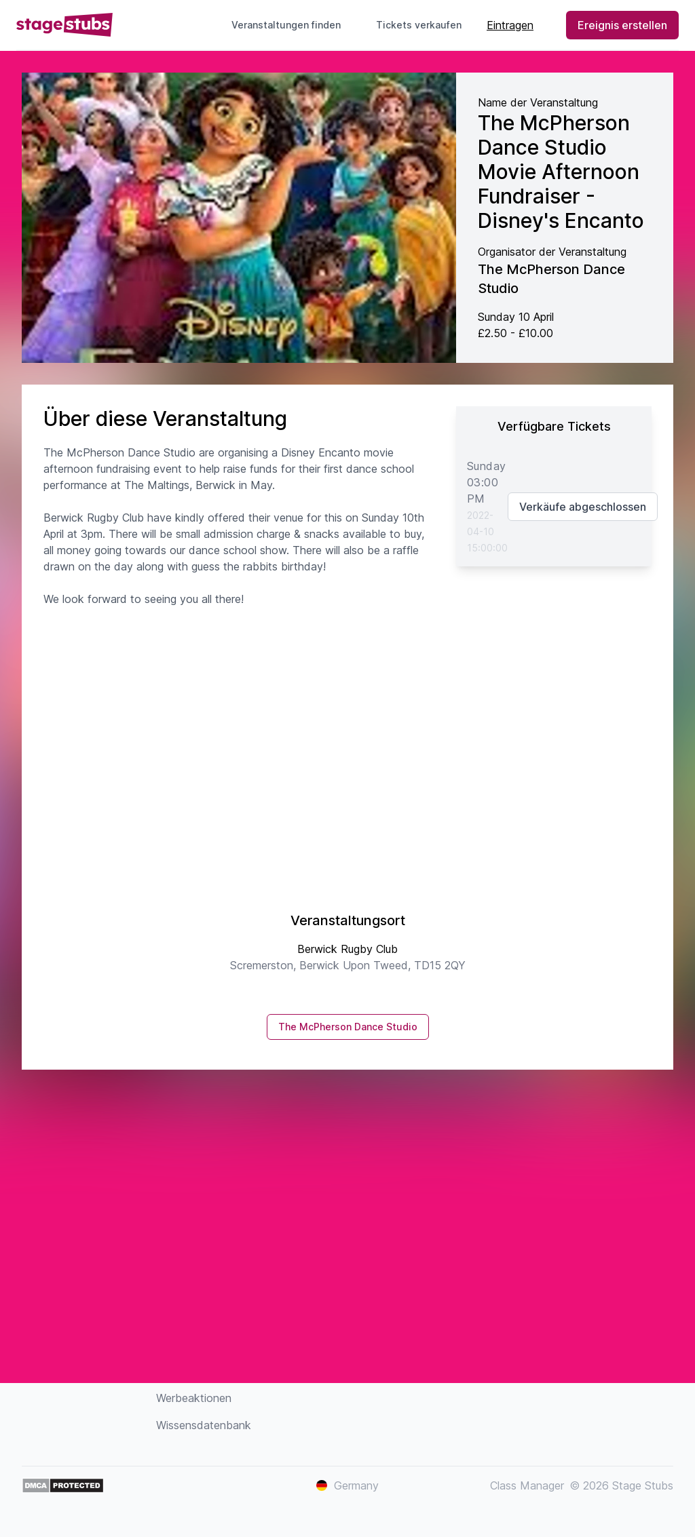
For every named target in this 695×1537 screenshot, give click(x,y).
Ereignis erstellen (622, 25)
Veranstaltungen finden (286, 25)
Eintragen (510, 25)
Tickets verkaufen (424, 25)
